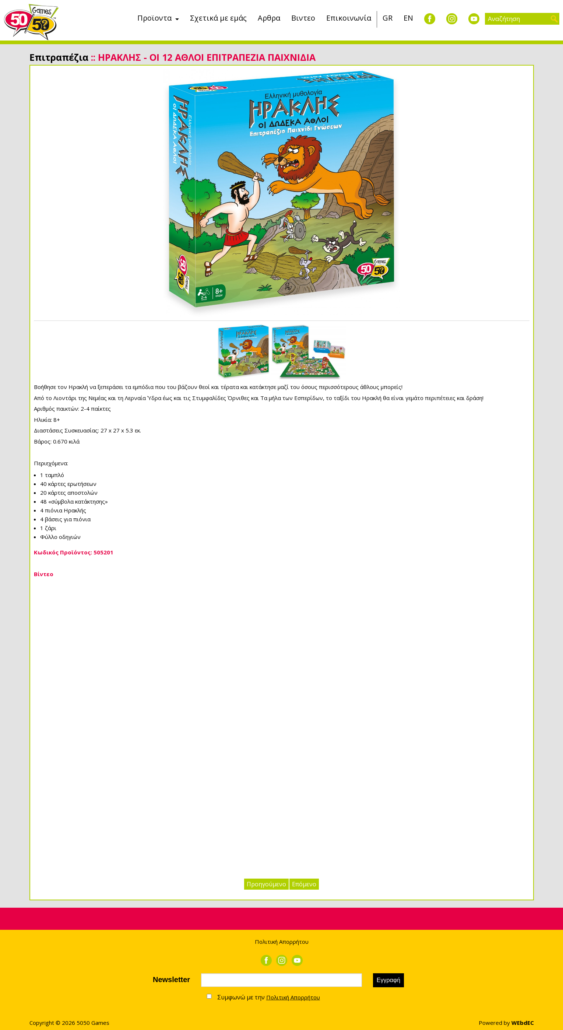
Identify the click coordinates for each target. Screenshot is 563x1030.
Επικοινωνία (348, 18)
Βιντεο (303, 18)
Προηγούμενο (266, 884)
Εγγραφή (388, 980)
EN (408, 18)
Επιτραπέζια (58, 57)
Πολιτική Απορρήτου (282, 941)
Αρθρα (269, 18)
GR (388, 18)
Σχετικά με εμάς (218, 18)
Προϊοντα (154, 18)
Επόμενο (304, 884)
